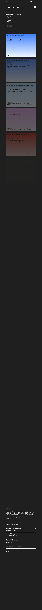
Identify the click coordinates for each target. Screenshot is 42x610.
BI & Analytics (10, 35)
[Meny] (8, 2)
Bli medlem (33, 1)
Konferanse (9, 20)
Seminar (8, 21)
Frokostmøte (9, 16)
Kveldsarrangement (10, 17)
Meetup (8, 19)
